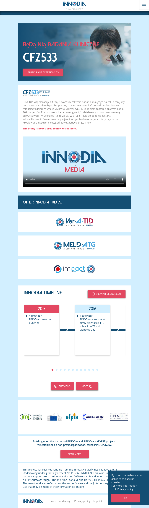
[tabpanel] (49, 330)
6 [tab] (72, 370)
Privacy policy (82, 501)
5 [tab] (68, 370)
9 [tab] (85, 370)
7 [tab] (76, 370)
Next (87, 386)
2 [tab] (56, 370)
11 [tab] (93, 370)
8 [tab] (80, 370)
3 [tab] (60, 370)
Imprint (97, 501)
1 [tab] (52, 370)
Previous (62, 386)
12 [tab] (97, 370)
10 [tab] (89, 370)
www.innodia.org (61, 501)
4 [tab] (64, 370)
